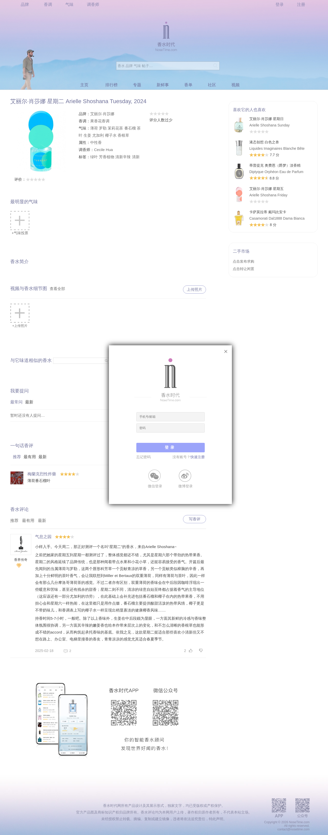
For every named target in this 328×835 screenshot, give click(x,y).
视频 (235, 85)
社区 (212, 85)
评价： (29, 179)
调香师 (93, 4)
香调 (48, 4)
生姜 (87, 135)
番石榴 (130, 128)
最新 (29, 402)
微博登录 (185, 486)
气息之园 (43, 536)
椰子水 (111, 135)
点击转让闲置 (243, 269)
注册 (301, 4)
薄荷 (94, 128)
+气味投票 (19, 223)
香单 (188, 85)
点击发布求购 (243, 261)
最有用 (30, 457)
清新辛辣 (123, 157)
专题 (137, 85)
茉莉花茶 (115, 128)
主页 (84, 85)
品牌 (25, 4)
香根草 (123, 135)
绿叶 (94, 157)
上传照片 (194, 289)
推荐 (17, 457)
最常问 (16, 402)
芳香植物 (106, 157)
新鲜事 (163, 85)
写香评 (194, 519)
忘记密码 (143, 457)
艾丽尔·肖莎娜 (102, 114)
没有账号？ (188, 457)
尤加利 (98, 135)
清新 (136, 157)
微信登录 (155, 486)
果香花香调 (99, 121)
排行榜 (111, 85)
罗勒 (103, 128)
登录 (279, 4)
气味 (69, 4)
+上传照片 (19, 316)
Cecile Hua (103, 149)
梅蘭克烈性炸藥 (41, 474)
